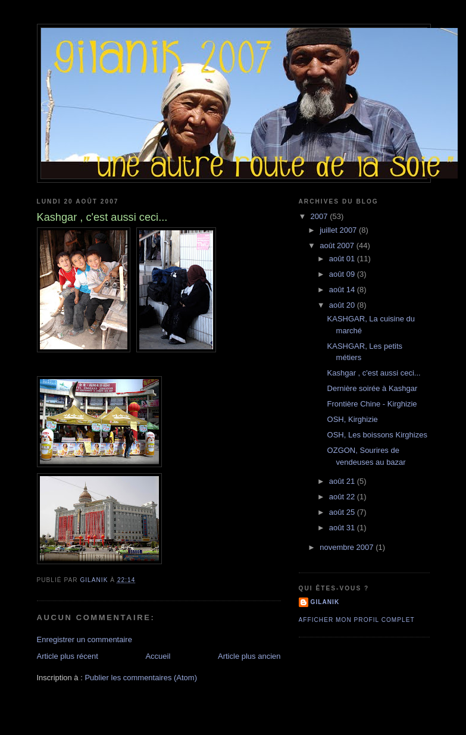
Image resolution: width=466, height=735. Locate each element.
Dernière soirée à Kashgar (372, 388)
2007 (320, 216)
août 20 (343, 305)
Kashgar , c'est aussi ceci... (374, 372)
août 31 (343, 527)
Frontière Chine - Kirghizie (372, 403)
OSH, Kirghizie (352, 419)
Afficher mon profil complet (357, 620)
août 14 (343, 289)
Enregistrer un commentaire (84, 639)
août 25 (343, 512)
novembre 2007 (348, 547)
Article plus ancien (249, 656)
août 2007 (338, 245)
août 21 (343, 481)
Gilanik (325, 602)
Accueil (157, 656)
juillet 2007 (339, 230)
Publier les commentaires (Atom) (141, 677)
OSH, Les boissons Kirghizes (377, 434)
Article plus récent (67, 656)
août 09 (343, 274)
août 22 (343, 496)
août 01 (343, 258)
